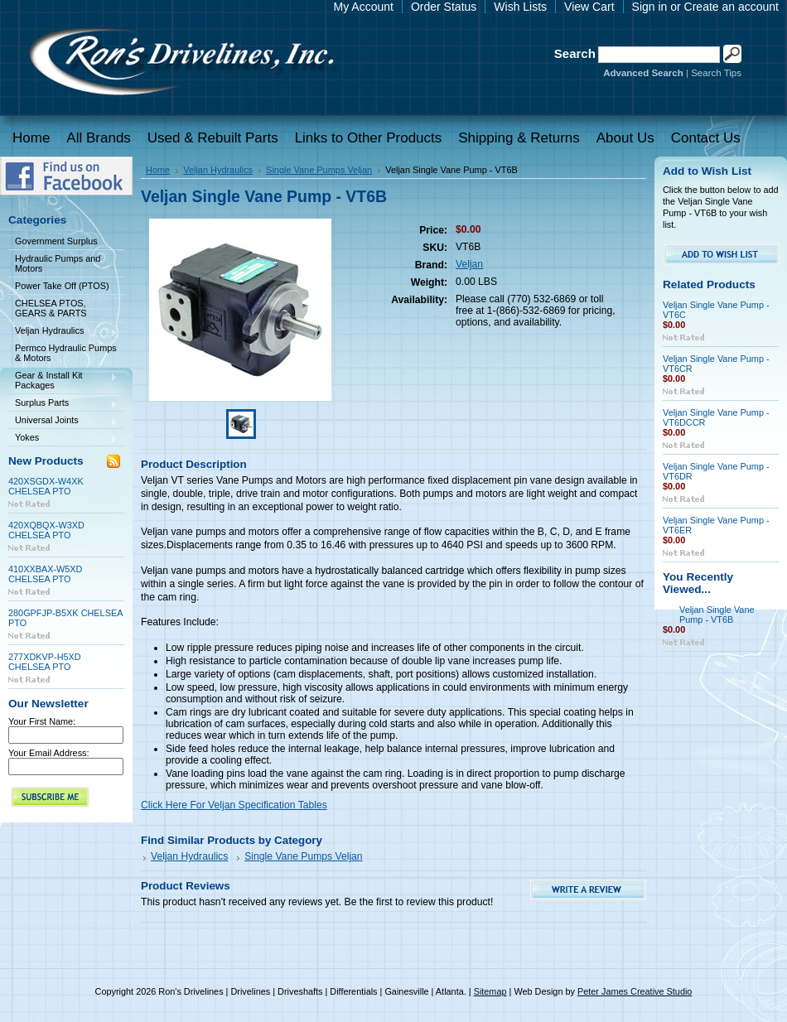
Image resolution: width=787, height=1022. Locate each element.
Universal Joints (63, 421)
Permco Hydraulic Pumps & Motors (66, 353)
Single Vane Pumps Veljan (319, 170)
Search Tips (716, 73)
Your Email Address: (48, 753)
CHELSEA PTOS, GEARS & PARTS (51, 308)
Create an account (731, 6)
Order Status (443, 6)
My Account (364, 6)
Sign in (650, 6)
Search (575, 53)
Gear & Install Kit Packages (63, 380)
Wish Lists (520, 6)
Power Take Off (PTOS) (62, 286)
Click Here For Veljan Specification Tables (234, 805)
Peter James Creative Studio (634, 991)
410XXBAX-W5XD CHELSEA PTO (45, 574)
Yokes (63, 438)
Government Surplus (56, 241)
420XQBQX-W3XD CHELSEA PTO (46, 530)
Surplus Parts (63, 404)
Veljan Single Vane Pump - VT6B (717, 614)
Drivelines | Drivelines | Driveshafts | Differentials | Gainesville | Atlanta (180, 64)
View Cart (589, 6)
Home (158, 170)
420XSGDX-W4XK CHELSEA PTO (46, 486)
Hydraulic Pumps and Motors (57, 263)
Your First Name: (41, 721)
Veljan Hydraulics (63, 331)
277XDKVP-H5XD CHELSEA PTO (44, 662)
